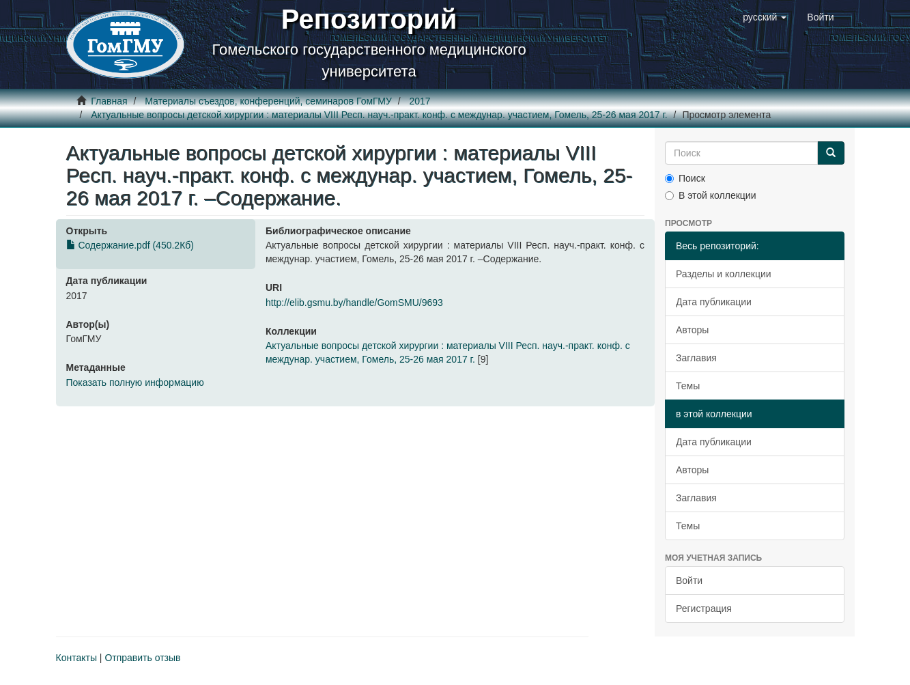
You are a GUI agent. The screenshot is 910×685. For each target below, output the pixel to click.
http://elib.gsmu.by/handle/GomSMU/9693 (354, 302)
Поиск (685, 178)
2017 (419, 101)
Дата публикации (714, 301)
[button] (765, 17)
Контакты (76, 657)
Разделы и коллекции (723, 273)
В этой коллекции (710, 195)
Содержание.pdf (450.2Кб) (130, 245)
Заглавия (696, 357)
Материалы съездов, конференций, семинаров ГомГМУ (268, 101)
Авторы (692, 329)
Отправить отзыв (142, 657)
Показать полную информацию (135, 382)
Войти (689, 580)
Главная (109, 101)
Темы (688, 385)
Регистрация (704, 608)
